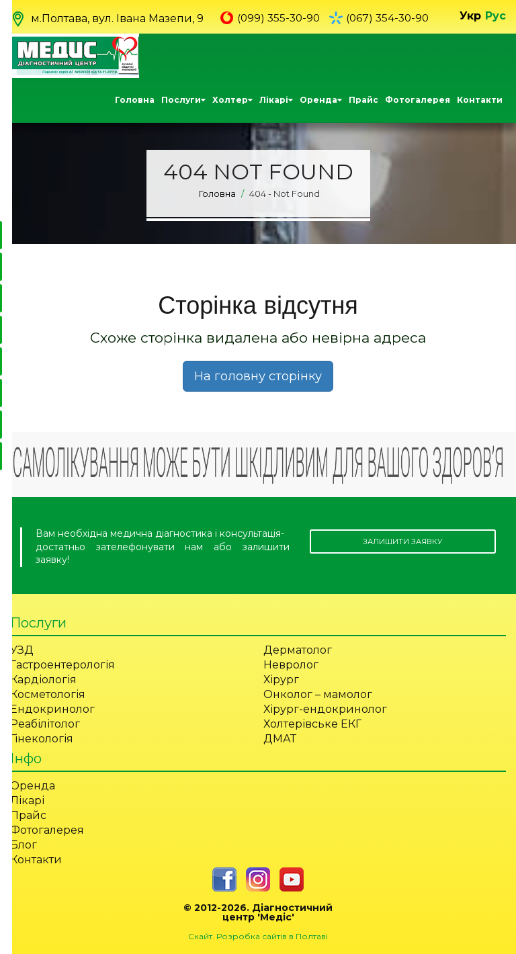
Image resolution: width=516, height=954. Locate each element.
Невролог (290, 664)
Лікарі (276, 99)
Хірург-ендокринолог (325, 708)
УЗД (22, 649)
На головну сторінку (258, 375)
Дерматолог (297, 649)
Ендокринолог (52, 708)
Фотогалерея (417, 99)
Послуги (183, 99)
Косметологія (47, 693)
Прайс (363, 99)
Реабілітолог (45, 723)
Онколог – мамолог (317, 693)
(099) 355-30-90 (280, 17)
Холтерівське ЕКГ (312, 723)
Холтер (232, 99)
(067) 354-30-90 (392, 17)
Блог (23, 844)
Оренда (321, 99)
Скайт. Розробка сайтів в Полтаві (258, 935)
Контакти (480, 99)
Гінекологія (41, 738)
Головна (135, 99)
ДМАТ (279, 738)
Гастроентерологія (62, 664)
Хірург (281, 679)
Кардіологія (43, 679)
